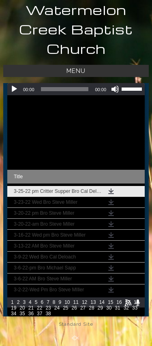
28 (91, 308)
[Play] (14, 89)
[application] (76, 89)
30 (108, 308)
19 (13, 308)
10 (67, 302)
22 (39, 308)
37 (39, 313)
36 (31, 313)
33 (134, 308)
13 (93, 302)
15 (110, 302)
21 (31, 308)
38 (48, 313)
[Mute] (115, 89)
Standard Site (76, 324)
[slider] (65, 89)
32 (126, 308)
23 (48, 308)
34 (13, 313)
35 (22, 313)
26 (74, 308)
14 (102, 302)
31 (117, 308)
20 (22, 308)
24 (57, 308)
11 (76, 302)
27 (83, 308)
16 (119, 302)
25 (65, 308)
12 (84, 302)
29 (100, 308)
